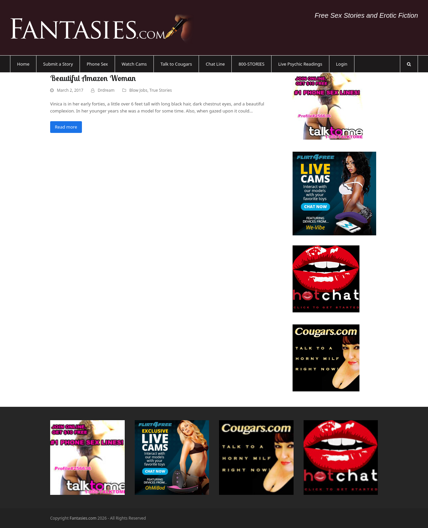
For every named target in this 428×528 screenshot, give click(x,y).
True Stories (160, 90)
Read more (66, 127)
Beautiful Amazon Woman (93, 78)
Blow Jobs (138, 90)
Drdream (106, 90)
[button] (409, 64)
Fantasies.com (83, 518)
